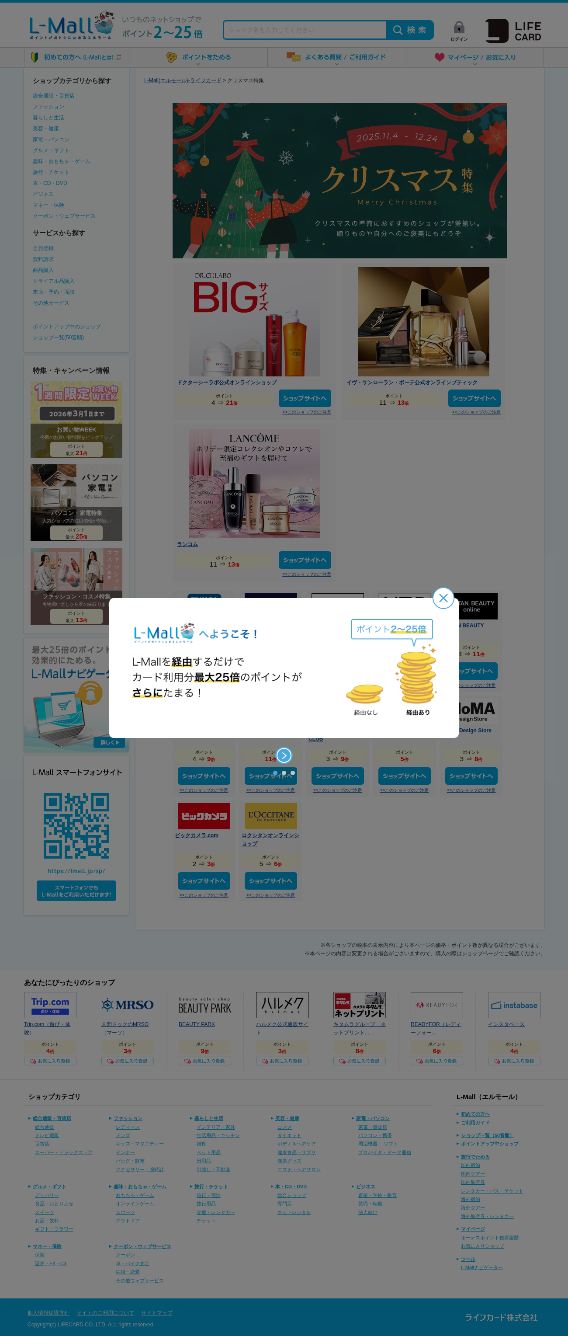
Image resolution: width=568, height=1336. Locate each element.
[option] (284, 668)
